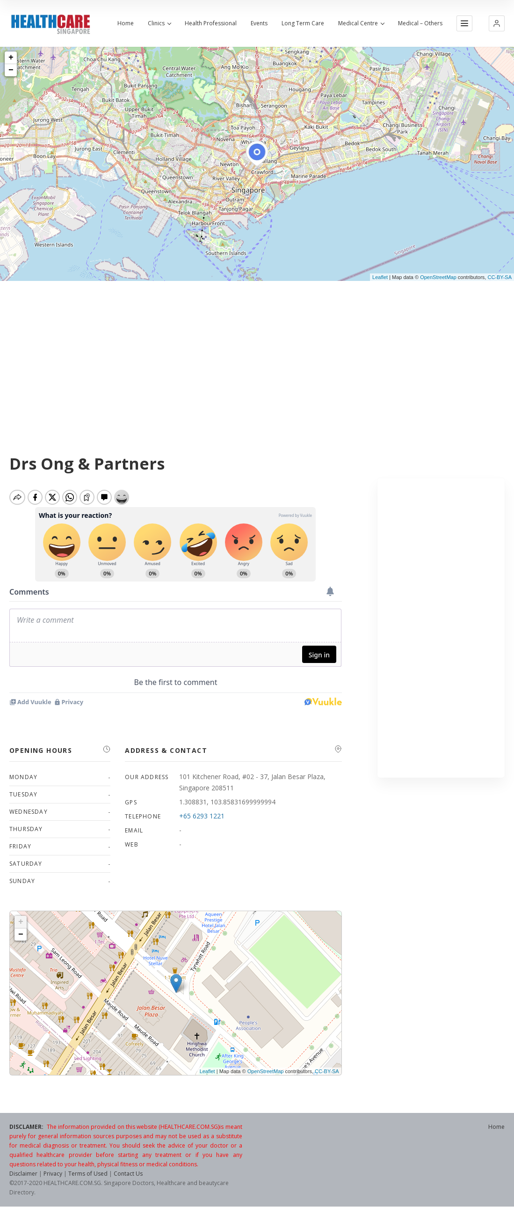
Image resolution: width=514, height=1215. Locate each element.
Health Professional (211, 23)
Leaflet (380, 277)
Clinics (159, 23)
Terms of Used (88, 1177)
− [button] (11, 70)
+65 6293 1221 (201, 819)
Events (259, 23)
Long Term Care (303, 23)
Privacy (52, 1177)
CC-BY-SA (499, 277)
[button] (497, 23)
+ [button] (11, 57)
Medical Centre (361, 23)
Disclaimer (23, 1177)
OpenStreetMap (438, 277)
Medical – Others (420, 23)
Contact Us (128, 1177)
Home (125, 23)
